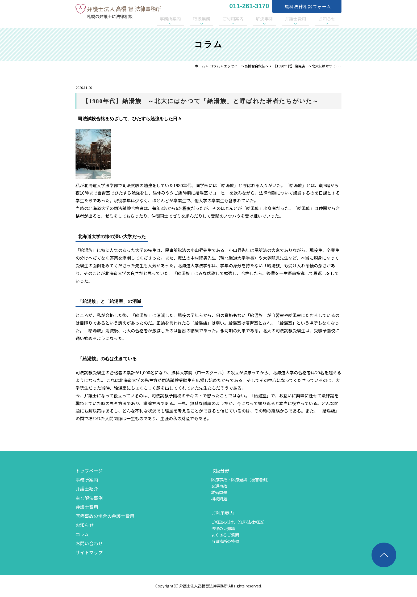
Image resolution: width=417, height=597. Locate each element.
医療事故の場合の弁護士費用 (105, 516)
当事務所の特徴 (225, 541)
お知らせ (330, 18)
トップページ (89, 470)
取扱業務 (229, 18)
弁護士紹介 (87, 488)
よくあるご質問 (225, 535)
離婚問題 (219, 492)
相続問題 (219, 498)
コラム (215, 65)
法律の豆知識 (223, 528)
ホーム (200, 65)
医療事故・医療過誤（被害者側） (241, 479)
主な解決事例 (89, 498)
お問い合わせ (89, 543)
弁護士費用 (304, 18)
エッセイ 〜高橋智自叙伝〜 (246, 65)
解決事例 (279, 18)
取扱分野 (220, 470)
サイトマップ (89, 552)
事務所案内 (204, 18)
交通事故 (219, 486)
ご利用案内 (254, 18)
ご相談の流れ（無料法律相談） (239, 522)
